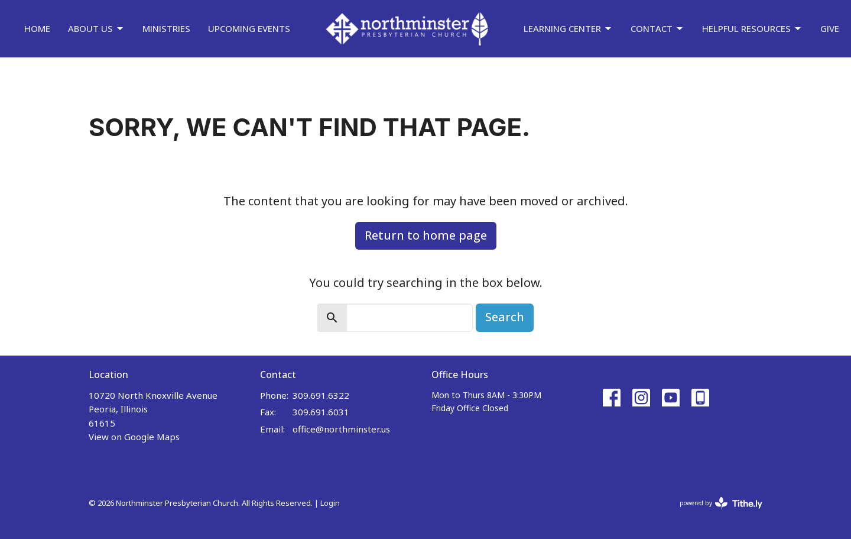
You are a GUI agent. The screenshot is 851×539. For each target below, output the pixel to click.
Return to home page (426, 235)
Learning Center (568, 28)
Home (37, 28)
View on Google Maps (134, 437)
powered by (721, 503)
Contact (657, 28)
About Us (96, 28)
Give (829, 28)
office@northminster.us (341, 429)
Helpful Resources (752, 28)
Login (330, 503)
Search (504, 317)
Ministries (166, 28)
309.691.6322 (321, 395)
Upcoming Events (249, 28)
